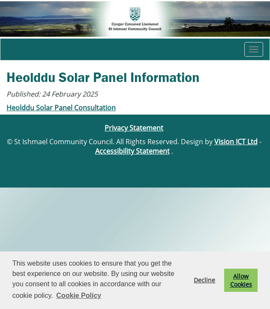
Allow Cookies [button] (241, 280)
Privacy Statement (134, 128)
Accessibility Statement (132, 151)
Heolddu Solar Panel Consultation (61, 107)
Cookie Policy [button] (78, 295)
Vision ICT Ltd (236, 141)
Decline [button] (204, 280)
